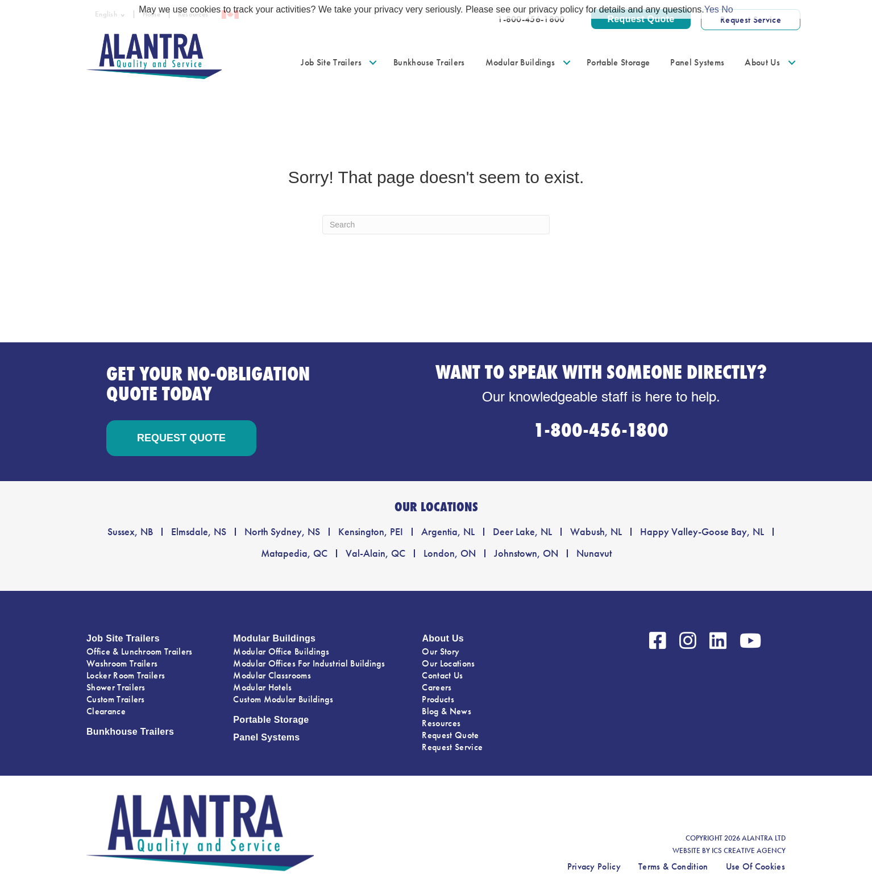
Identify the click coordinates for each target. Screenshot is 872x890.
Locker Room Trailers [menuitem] (125, 675)
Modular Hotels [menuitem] (262, 687)
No (727, 9)
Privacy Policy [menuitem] (594, 866)
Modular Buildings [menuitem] (520, 62)
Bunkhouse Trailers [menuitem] (429, 62)
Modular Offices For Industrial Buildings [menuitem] (309, 663)
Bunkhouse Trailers (130, 731)
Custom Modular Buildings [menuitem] (283, 699)
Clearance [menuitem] (106, 711)
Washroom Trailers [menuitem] (121, 663)
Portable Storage (271, 720)
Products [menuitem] (438, 699)
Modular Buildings (274, 638)
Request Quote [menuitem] (450, 735)
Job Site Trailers (123, 638)
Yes (711, 9)
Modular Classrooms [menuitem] (272, 675)
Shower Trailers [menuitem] (116, 687)
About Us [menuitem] (762, 62)
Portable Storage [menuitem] (618, 62)
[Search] (436, 224)
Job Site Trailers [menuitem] (331, 62)
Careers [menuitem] (436, 687)
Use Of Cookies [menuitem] (755, 866)
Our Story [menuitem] (440, 651)
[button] (373, 62)
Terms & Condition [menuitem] (673, 866)
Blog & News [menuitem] (446, 711)
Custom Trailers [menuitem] (115, 699)
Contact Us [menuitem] (442, 675)
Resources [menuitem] (441, 723)
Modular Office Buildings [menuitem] (281, 651)
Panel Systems (266, 737)
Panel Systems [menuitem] (697, 62)
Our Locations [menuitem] (448, 663)
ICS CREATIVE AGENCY (749, 850)
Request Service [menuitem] (452, 747)
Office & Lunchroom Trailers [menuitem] (139, 651)
